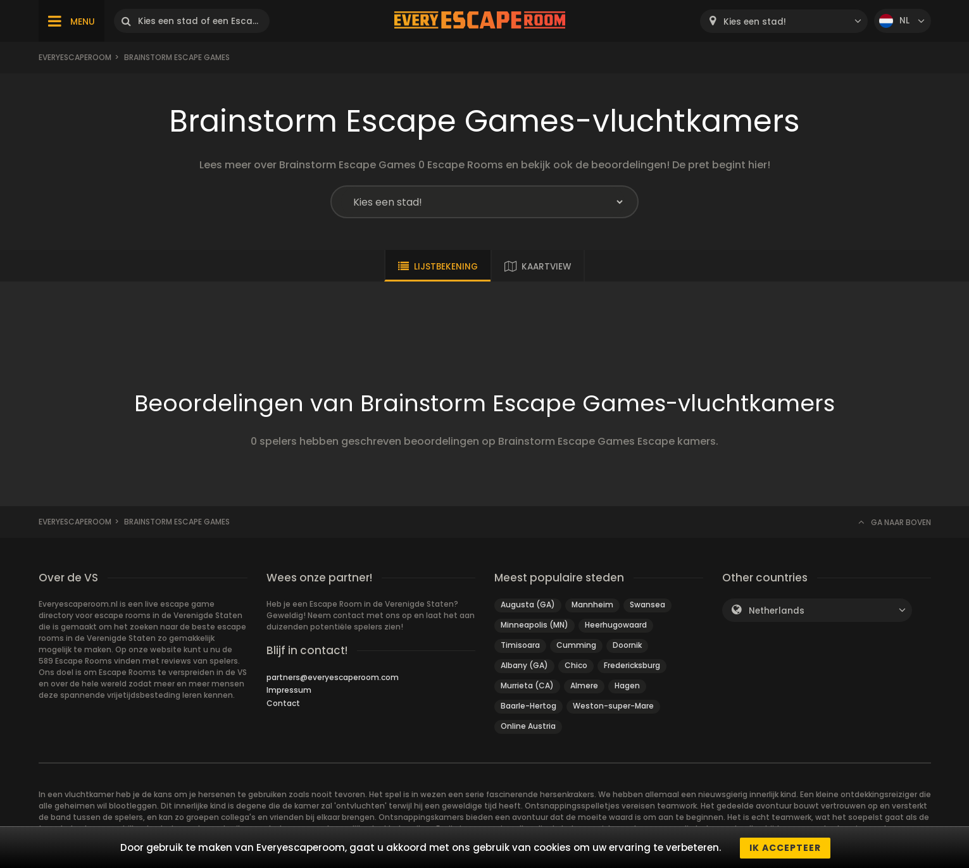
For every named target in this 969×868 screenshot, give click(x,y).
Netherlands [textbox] (776, 611)
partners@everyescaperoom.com (332, 677)
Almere (584, 685)
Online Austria (528, 726)
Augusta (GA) (528, 604)
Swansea (647, 604)
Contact (283, 703)
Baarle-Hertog (528, 705)
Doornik (627, 645)
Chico (576, 665)
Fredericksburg (632, 665)
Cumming (576, 645)
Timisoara (520, 645)
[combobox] (784, 21)
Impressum (288, 690)
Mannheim (592, 604)
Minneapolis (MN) (534, 624)
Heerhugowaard (616, 624)
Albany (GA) (524, 665)
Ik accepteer (785, 847)
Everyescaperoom (75, 57)
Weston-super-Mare (613, 705)
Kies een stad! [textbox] (754, 22)
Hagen (627, 685)
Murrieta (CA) (527, 685)
